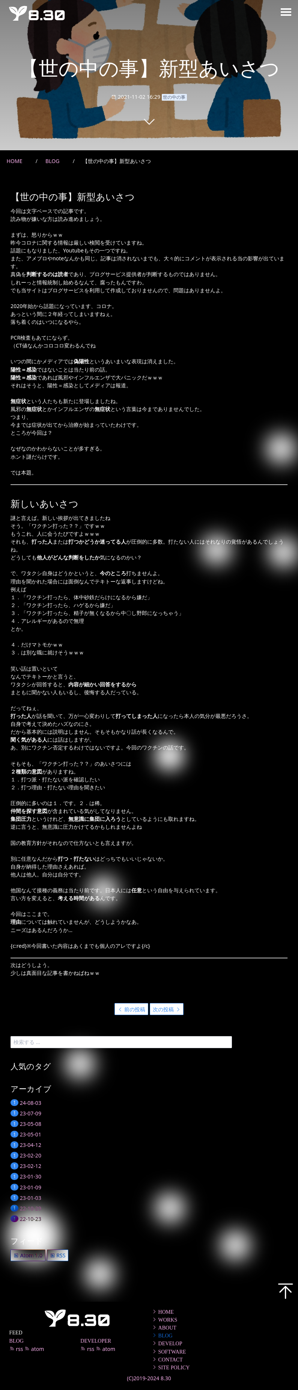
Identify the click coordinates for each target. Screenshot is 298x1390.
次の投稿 (167, 1009)
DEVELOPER (95, 1341)
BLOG (16, 1341)
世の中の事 (174, 97)
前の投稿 (132, 1009)
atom (34, 1348)
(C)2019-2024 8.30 (149, 1378)
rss (17, 1348)
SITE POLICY (171, 1367)
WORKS (164, 1320)
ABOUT (164, 1328)
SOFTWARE (169, 1352)
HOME (163, 1312)
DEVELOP (167, 1343)
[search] (121, 1042)
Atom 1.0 (28, 1255)
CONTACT (167, 1360)
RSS (58, 1255)
